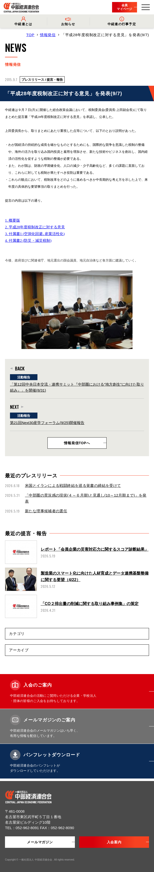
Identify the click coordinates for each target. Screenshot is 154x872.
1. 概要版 (12, 220)
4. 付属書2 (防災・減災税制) (28, 241)
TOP (30, 35)
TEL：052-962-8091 (22, 828)
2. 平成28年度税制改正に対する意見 (35, 227)
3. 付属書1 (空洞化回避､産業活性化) (35, 234)
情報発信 (48, 35)
